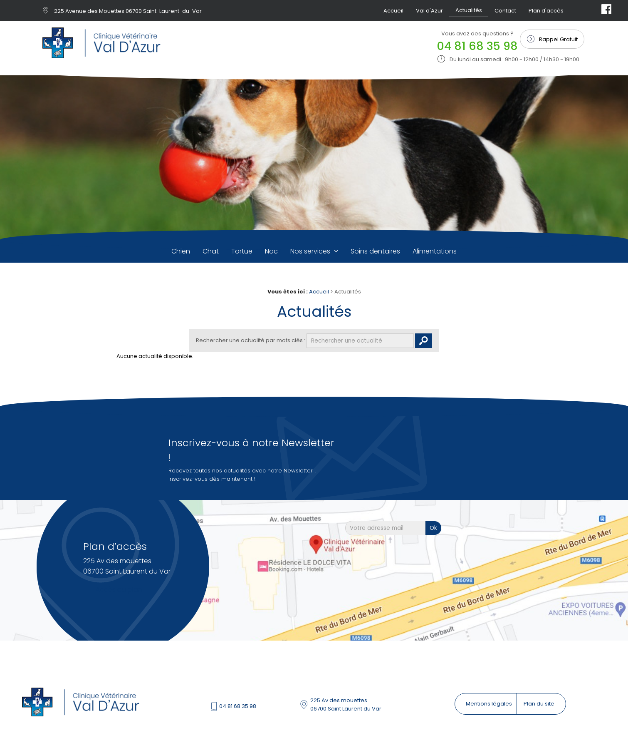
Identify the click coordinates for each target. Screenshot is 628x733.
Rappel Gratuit (558, 39)
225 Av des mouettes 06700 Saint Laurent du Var (345, 704)
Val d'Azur (429, 11)
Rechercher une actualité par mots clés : (250, 340)
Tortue (241, 251)
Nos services (311, 251)
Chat (211, 251)
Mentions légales (489, 704)
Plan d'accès (546, 11)
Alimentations (435, 251)
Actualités (468, 10)
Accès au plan (119, 589)
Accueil (393, 11)
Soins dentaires (375, 251)
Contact (505, 11)
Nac (271, 251)
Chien (180, 251)
